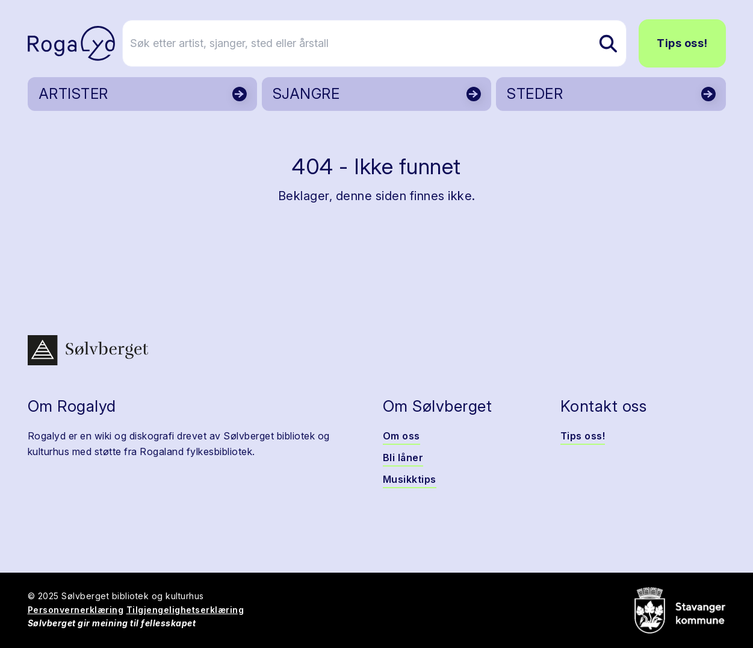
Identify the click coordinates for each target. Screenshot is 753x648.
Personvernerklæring (76, 610)
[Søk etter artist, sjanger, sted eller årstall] (382, 43)
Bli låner (403, 457)
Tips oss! (682, 43)
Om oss (401, 436)
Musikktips (409, 479)
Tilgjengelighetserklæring (185, 610)
